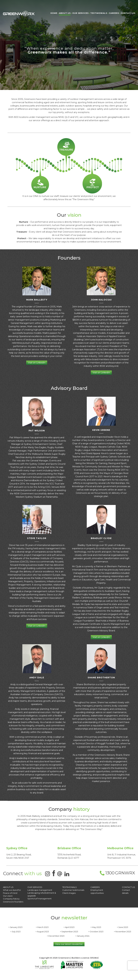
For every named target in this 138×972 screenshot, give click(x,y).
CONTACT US (128, 887)
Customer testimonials (73, 890)
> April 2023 (69, 927)
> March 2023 (42, 927)
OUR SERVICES (34, 887)
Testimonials (98, 13)
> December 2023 (55, 935)
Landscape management (39, 890)
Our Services (80, 13)
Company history (11, 898)
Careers (114, 13)
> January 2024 (82, 935)
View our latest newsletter (69, 943)
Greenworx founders (13, 901)
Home (53, 13)
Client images (69, 893)
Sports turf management (39, 898)
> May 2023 (96, 927)
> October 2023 (95, 931)
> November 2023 (122, 931)
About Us (65, 13)
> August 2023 (42, 931)
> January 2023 (15, 927)
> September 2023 (69, 931)
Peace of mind (10, 893)
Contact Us (128, 13)
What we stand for (12, 890)
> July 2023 (15, 931)
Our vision (8, 895)
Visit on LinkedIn (36, 362)
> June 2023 (122, 927)
